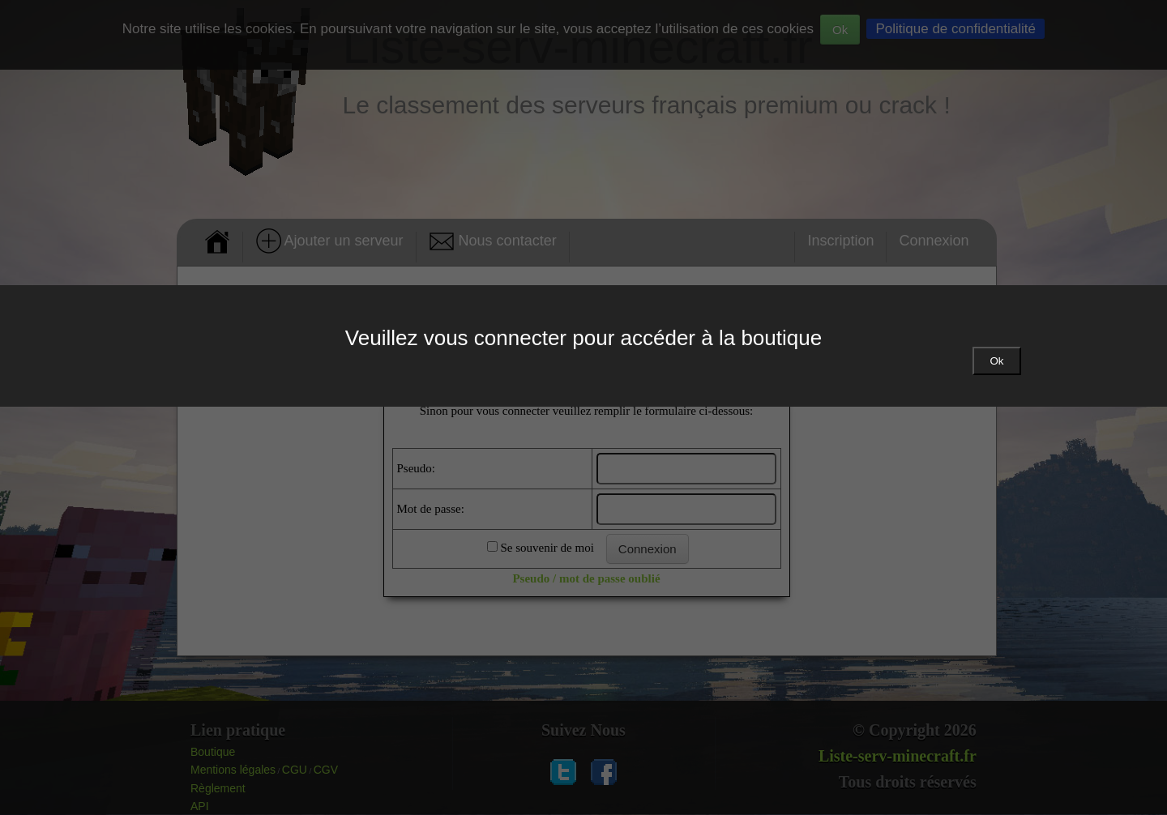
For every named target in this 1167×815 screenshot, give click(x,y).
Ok (996, 361)
